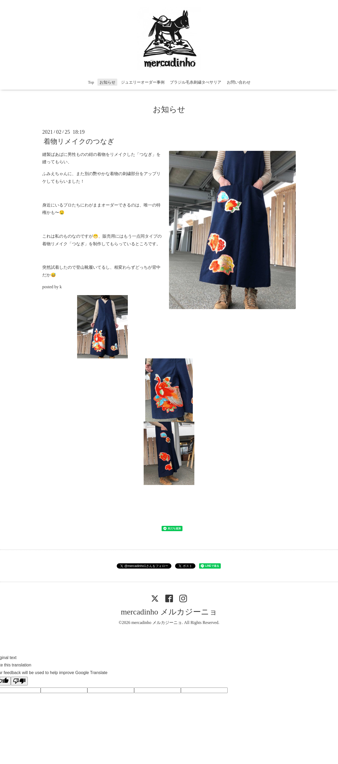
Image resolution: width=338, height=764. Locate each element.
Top (91, 82)
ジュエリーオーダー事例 (143, 82)
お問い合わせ (239, 82)
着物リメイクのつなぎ (79, 141)
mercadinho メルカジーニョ (169, 611)
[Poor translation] (19, 681)
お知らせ (107, 82)
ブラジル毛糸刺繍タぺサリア (195, 82)
